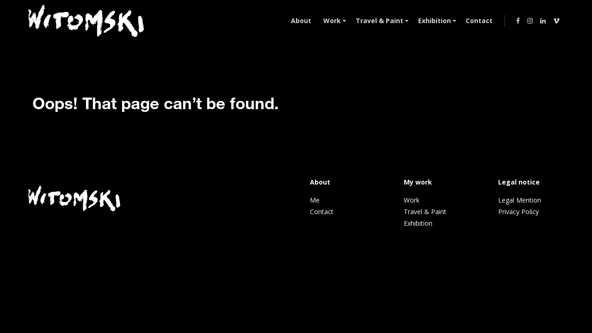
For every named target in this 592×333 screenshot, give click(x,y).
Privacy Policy (518, 211)
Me (315, 200)
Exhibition (418, 223)
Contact (321, 211)
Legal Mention (519, 200)
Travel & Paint (425, 211)
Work (411, 200)
